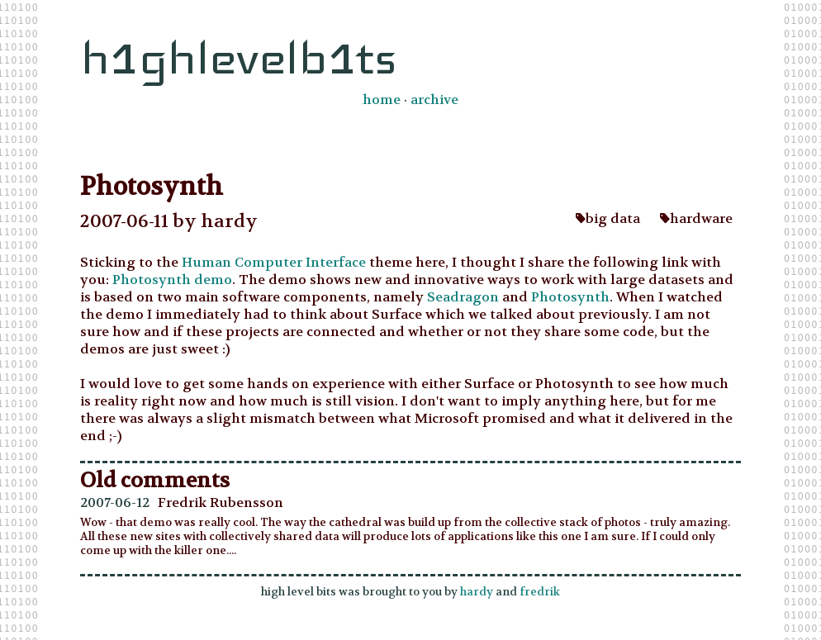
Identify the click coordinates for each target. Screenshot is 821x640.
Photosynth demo (172, 279)
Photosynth (570, 297)
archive (434, 99)
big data (608, 218)
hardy (476, 592)
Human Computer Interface (274, 262)
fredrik (540, 592)
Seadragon (464, 297)
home (382, 99)
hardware (696, 218)
